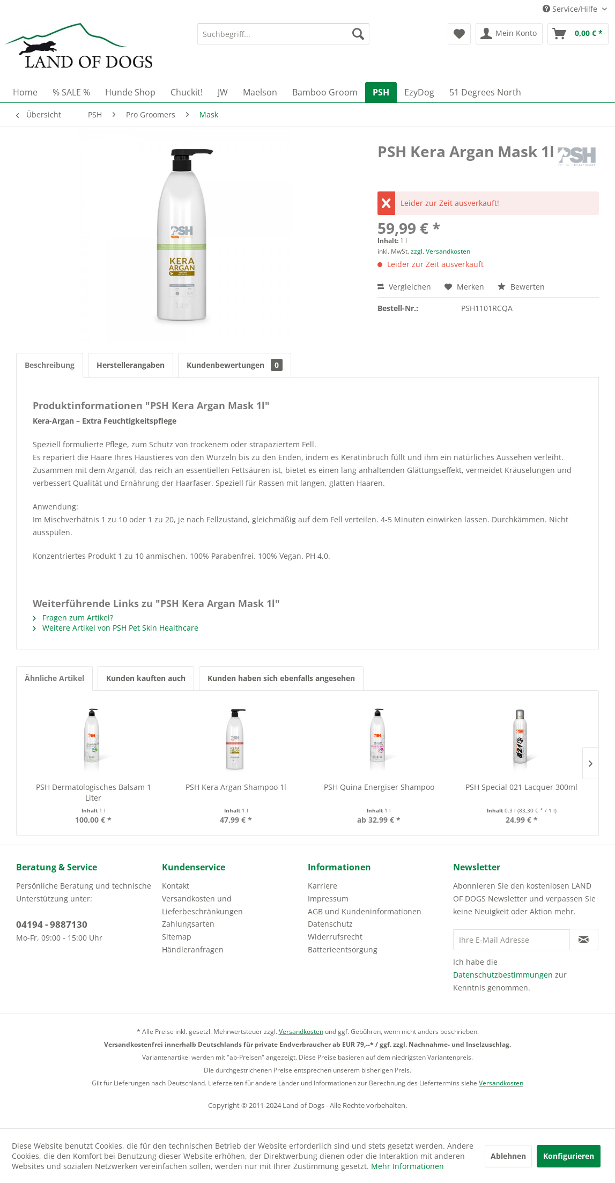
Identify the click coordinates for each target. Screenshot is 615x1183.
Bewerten (521, 287)
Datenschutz (330, 924)
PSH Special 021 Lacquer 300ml (521, 787)
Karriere (322, 886)
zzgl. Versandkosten (440, 251)
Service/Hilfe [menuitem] (571, 9)
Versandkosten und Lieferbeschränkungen (202, 904)
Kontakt (175, 886)
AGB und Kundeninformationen (364, 911)
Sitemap (176, 936)
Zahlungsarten (188, 924)
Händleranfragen (193, 949)
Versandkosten (301, 1031)
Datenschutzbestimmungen (503, 975)
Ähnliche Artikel (54, 678)
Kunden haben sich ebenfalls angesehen (281, 678)
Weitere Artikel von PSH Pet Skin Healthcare (115, 628)
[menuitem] (283, 34)
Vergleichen (404, 287)
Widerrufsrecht (335, 936)
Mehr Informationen (407, 1166)
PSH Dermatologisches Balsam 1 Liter (93, 792)
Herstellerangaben (131, 365)
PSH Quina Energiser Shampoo (379, 787)
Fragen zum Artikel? (73, 617)
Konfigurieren (568, 1156)
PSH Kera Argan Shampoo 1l (236, 787)
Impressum (328, 898)
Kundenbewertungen (235, 365)
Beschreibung (50, 365)
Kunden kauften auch (146, 678)
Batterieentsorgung (342, 949)
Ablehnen (508, 1156)
